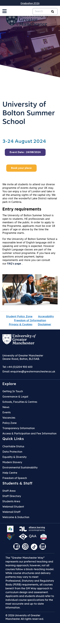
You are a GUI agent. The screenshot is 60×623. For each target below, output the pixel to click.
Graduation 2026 (30, 3)
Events (6, 412)
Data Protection (12, 451)
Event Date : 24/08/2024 (25, 152)
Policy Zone (9, 422)
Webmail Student (13, 506)
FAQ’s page (14, 264)
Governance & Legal (15, 396)
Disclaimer (44, 324)
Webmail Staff (11, 511)
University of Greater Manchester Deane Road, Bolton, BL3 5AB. (22, 357)
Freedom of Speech (14, 478)
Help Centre (9, 472)
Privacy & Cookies (20, 324)
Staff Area (9, 490)
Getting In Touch (12, 391)
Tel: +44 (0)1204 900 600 (17, 366)
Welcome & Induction (15, 517)
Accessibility (46, 316)
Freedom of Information (30, 320)
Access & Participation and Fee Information (29, 433)
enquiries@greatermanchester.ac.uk (32, 371)
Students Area (11, 501)
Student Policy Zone (19, 316)
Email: (28, 371)
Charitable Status (13, 446)
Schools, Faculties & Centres (19, 401)
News (5, 407)
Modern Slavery (12, 462)
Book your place (21, 168)
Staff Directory (11, 496)
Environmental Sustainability (20, 467)
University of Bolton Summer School (28, 113)
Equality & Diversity (14, 457)
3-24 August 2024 (24, 141)
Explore (9, 384)
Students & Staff (17, 483)
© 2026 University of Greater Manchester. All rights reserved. (24, 617)
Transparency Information (18, 428)
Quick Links (13, 438)
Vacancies (8, 417)
